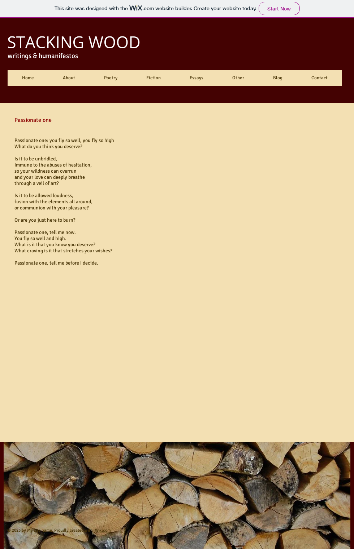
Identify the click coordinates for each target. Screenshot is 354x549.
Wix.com (102, 530)
